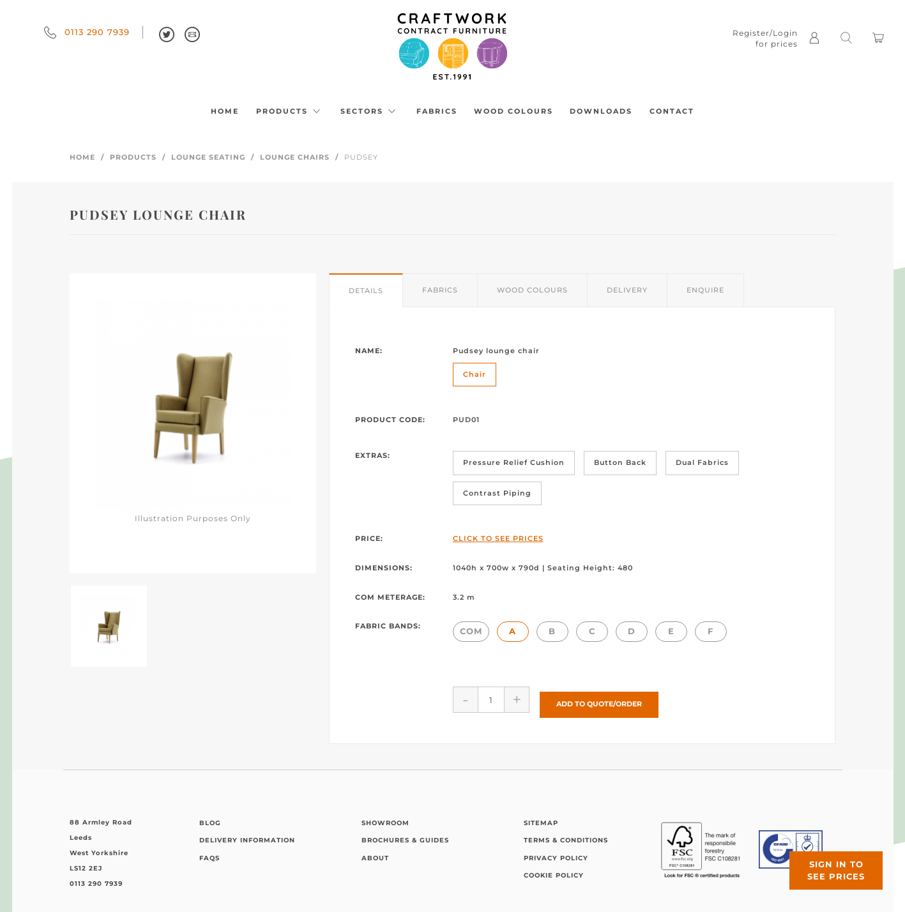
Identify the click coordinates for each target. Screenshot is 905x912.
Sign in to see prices (828, 863)
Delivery (627, 289)
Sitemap (541, 818)
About (375, 853)
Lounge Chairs (295, 157)
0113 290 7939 (87, 32)
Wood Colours (513, 111)
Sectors (369, 111)
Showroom (385, 818)
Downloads (601, 111)
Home (225, 111)
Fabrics (436, 111)
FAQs (209, 853)
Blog (210, 818)
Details (366, 290)
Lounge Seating (208, 157)
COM (471, 631)
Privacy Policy (556, 853)
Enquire (705, 289)
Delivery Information (247, 836)
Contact (672, 111)
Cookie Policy (554, 871)
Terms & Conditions (566, 836)
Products (290, 111)
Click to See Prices (498, 538)
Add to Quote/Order (599, 699)
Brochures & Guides (405, 836)
